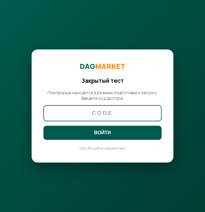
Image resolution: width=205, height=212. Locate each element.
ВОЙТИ (102, 132)
